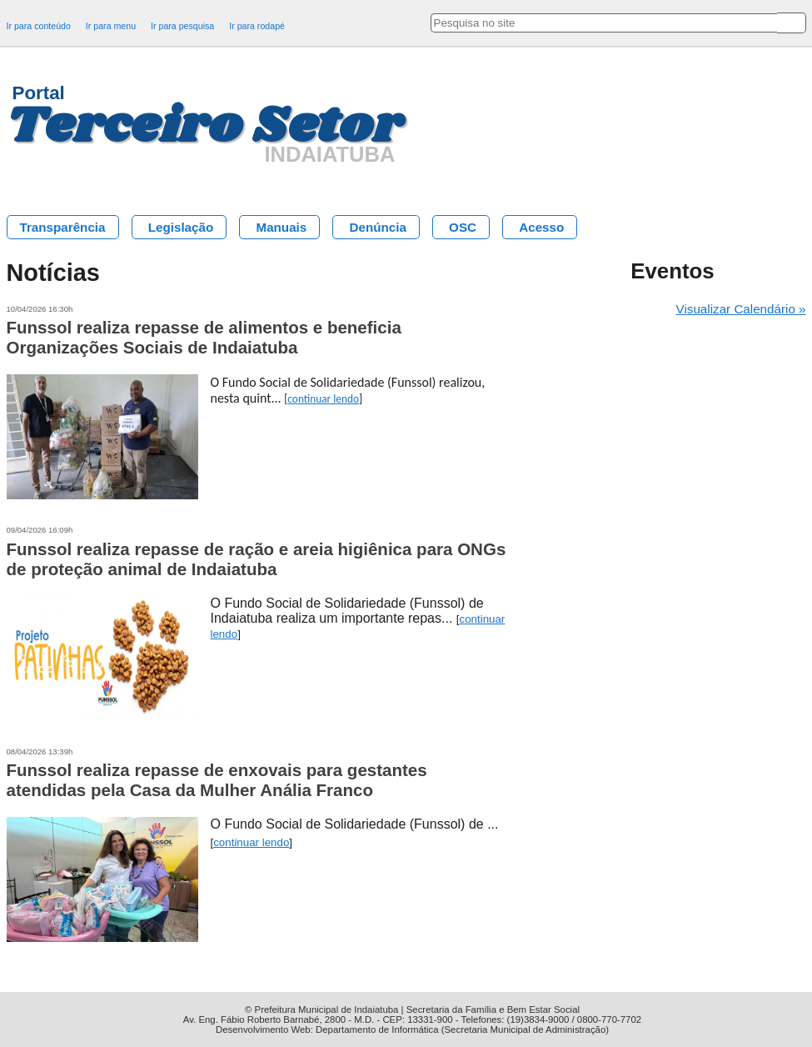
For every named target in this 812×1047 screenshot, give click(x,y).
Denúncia (377, 227)
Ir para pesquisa (182, 26)
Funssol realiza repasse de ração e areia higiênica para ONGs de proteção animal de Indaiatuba (256, 559)
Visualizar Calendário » (741, 309)
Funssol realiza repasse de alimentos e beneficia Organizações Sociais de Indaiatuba (204, 337)
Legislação (181, 227)
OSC (462, 227)
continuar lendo (323, 399)
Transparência (63, 227)
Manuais (281, 227)
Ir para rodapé (257, 26)
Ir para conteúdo (39, 26)
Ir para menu (111, 26)
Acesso (541, 227)
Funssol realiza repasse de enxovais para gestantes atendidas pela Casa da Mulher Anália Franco (217, 779)
